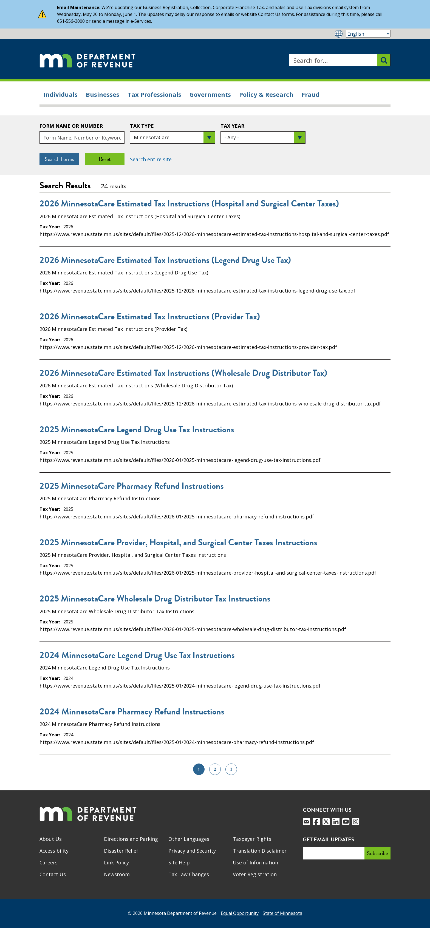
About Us (50, 839)
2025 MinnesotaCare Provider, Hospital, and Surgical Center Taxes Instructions (178, 542)
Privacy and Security (192, 850)
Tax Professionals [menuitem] (154, 94)
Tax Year (232, 126)
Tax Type (142, 126)
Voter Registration (255, 874)
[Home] (87, 60)
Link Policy (116, 862)
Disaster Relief (121, 850)
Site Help (179, 862)
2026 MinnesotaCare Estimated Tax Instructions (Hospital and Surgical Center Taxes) (189, 203)
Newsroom (117, 874)
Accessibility (54, 850)
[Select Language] (368, 34)
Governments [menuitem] (210, 94)
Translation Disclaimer (260, 850)
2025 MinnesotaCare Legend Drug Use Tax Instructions (136, 429)
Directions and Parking (131, 839)
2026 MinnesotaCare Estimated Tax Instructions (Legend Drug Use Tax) (165, 260)
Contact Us (52, 874)
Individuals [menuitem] (61, 94)
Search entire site (151, 159)
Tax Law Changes (188, 874)
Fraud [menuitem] (310, 94)
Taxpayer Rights (252, 839)
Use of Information (255, 862)
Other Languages (188, 839)
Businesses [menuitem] (102, 94)
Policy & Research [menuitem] (266, 94)
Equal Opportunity (240, 913)
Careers (48, 862)
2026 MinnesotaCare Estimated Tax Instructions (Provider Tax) (149, 316)
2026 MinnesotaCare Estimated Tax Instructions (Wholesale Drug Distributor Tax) (183, 373)
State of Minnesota (282, 913)
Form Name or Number (71, 126)
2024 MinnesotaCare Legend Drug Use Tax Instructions (137, 655)
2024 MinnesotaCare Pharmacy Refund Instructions (131, 711)
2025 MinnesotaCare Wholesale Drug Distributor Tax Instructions (154, 598)
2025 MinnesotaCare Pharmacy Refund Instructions (131, 486)
